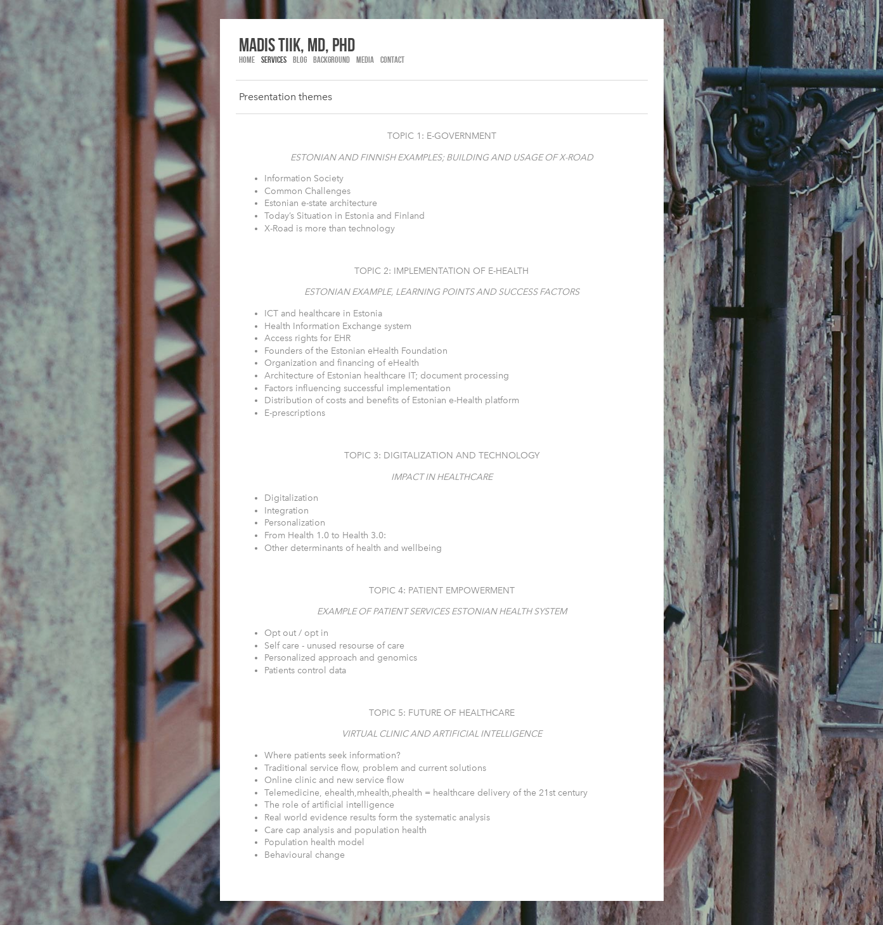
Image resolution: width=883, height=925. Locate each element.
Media (365, 60)
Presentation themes (285, 97)
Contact (392, 60)
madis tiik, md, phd (297, 44)
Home (247, 60)
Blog (300, 60)
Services (274, 60)
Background (331, 60)
